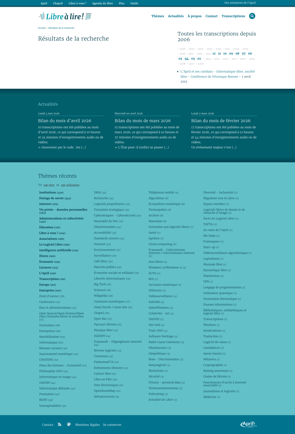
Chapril (101, 313)
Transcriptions (233, 16)
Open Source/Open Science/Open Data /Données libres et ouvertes (61, 316)
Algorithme (158, 198)
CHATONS (48, 359)
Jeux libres (158, 262)
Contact (212, 16)
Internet (102, 244)
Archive (156, 215)
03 (193, 59)
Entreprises (50, 331)
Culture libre (105, 373)
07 (244, 54)
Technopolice (160, 209)
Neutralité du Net (108, 221)
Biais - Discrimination (166, 359)
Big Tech (102, 284)
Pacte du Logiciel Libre (220, 218)
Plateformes (213, 276)
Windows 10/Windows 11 (167, 267)
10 (225, 54)
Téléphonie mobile (163, 192)
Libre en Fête (105, 379)
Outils (134, 3)
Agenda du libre (102, 3)
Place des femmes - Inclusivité (62, 365)
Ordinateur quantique (219, 293)
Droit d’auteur (51, 296)
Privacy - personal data (167, 382)
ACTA (154, 273)
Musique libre (106, 330)
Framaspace (213, 241)
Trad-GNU (158, 330)
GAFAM (47, 382)
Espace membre (216, 204)
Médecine (211, 397)
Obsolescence (160, 348)
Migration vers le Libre (221, 198)
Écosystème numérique (167, 204)
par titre (49, 185)
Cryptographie (215, 365)
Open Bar (103, 318)
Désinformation (107, 227)
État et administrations (57, 307)
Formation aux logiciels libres (171, 227)
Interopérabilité (52, 406)
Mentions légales (87, 425)
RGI (153, 279)
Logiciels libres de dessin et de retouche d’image (224, 211)
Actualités (176, 16)
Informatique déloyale (57, 388)
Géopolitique (159, 353)
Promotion (49, 394)
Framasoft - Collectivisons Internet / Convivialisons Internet (171, 253)
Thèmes (157, 16)
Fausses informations (219, 304)
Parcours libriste (107, 324)
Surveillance (105, 255)
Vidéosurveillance (163, 296)
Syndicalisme (214, 330)
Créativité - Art (161, 313)
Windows (211, 325)
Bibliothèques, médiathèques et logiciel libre (224, 311)
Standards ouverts (109, 238)
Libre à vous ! (77, 3)
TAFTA (210, 224)
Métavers (211, 359)
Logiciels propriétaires (112, 204)
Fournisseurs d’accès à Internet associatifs (224, 384)
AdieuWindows (161, 307)
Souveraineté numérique (58, 354)
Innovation (49, 325)
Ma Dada (211, 235)
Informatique (51, 342)
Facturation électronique (222, 299)
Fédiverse (157, 290)
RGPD (46, 400)
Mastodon (158, 221)
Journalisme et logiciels (221, 391)
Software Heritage (163, 336)
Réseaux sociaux (53, 348)
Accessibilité (105, 232)
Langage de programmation (224, 287)
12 (214, 54)
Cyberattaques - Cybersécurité (117, 215)
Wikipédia (103, 296)
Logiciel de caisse (217, 342)
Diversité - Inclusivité (220, 192)
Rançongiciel (159, 365)
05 (180, 59)
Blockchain (158, 371)
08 (237, 54)
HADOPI (102, 336)
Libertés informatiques (112, 278)
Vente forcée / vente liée (113, 307)
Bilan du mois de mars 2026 (143, 120)
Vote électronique (108, 385)
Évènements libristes (111, 368)
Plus (121, 3)
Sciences (102, 290)
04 (187, 59)
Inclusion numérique (165, 284)
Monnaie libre (214, 264)
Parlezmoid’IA (106, 362)
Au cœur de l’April (218, 230)
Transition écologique (111, 209)
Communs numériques (112, 301)
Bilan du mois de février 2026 (221, 120)
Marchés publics (107, 267)
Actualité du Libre (163, 399)
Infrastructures (106, 396)
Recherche (104, 198)
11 (219, 54)
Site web (156, 325)
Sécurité (156, 376)
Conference (49, 302)
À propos (195, 16)
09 (231, 54)
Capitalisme (213, 258)
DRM (100, 192)
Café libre (103, 261)
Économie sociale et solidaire (116, 273)
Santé (154, 232)
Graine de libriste (217, 376)
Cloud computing (162, 244)
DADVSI (156, 319)
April (44, 3)
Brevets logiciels (107, 350)
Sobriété (156, 302)
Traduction (212, 336)
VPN (208, 281)
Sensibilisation (52, 337)
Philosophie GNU (53, 371)
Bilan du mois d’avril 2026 (64, 120)
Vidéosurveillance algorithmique (227, 253)
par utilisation (70, 185)
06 (250, 54)
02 (199, 59)
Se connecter (112, 425)
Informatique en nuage (57, 377)
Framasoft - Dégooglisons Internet (118, 343)
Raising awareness (217, 371)
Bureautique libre (217, 270)
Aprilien (156, 238)
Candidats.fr (213, 348)
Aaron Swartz (214, 353)
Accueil (41, 28)
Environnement (107, 250)
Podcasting (158, 394)
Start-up (211, 247)
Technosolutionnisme (165, 388)
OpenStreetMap (107, 391)
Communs (103, 356)
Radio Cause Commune (166, 342)
